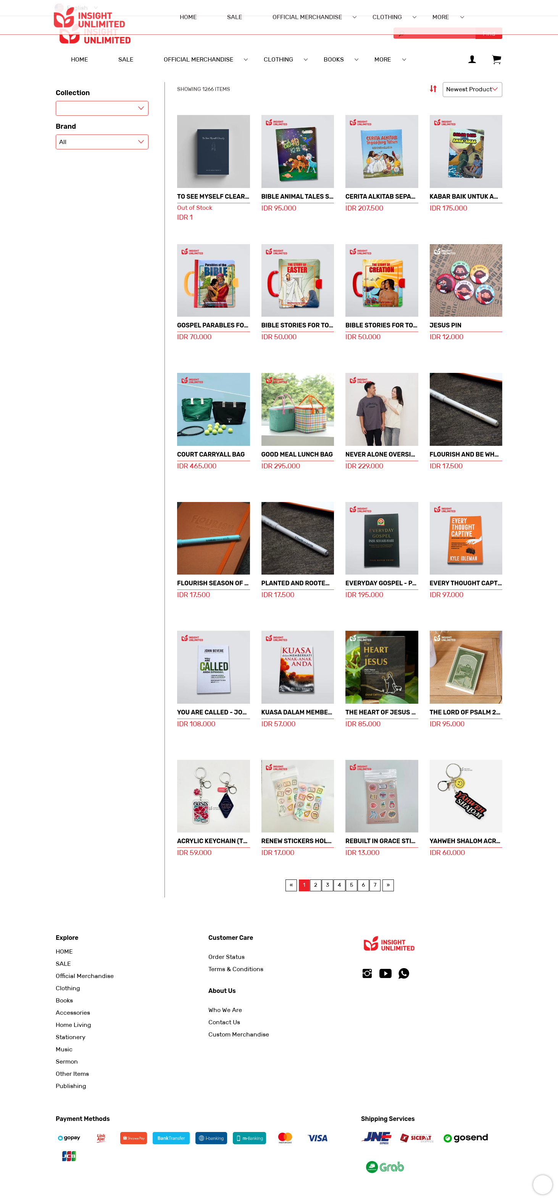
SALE (63, 963)
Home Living (73, 1024)
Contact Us (224, 1022)
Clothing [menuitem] (278, 59)
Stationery (70, 1037)
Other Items (72, 1073)
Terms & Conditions (235, 969)
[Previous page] (291, 885)
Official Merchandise (85, 976)
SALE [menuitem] (125, 59)
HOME (64, 951)
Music (64, 1049)
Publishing (71, 1086)
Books (64, 1000)
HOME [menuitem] (79, 59)
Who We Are (225, 1010)
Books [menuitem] (334, 59)
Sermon (67, 1061)
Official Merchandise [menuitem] (198, 59)
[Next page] (388, 885)
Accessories (73, 1012)
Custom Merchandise (238, 1034)
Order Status (226, 956)
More (382, 59)
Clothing (68, 988)
